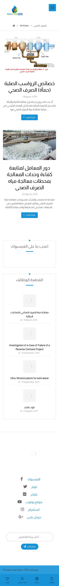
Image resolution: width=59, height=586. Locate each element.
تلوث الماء (29, 407)
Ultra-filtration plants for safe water (29, 378)
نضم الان (30, 546)
